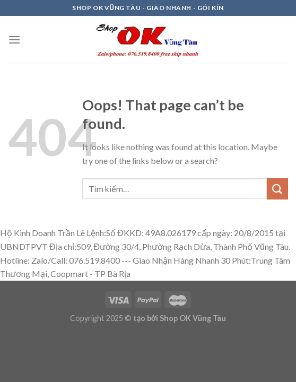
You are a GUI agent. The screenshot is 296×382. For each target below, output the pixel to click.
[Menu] (14, 40)
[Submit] (277, 188)
